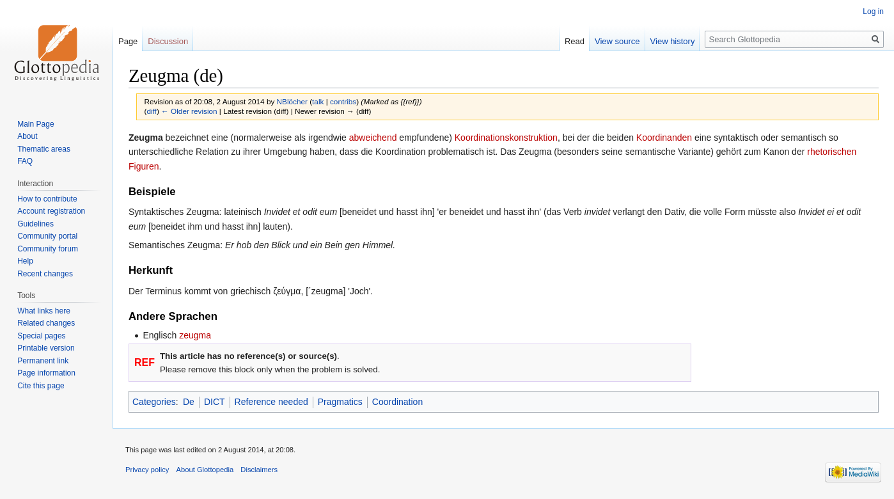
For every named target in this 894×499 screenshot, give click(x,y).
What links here (43, 310)
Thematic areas (43, 149)
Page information (46, 372)
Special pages (41, 335)
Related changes (46, 323)
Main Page (35, 124)
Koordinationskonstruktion (506, 137)
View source (617, 41)
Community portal (47, 236)
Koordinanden (664, 137)
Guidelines (35, 223)
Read (574, 41)
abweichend (373, 137)
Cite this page (40, 385)
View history (672, 41)
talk (318, 101)
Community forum (47, 248)
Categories (154, 402)
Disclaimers (259, 469)
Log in (873, 11)
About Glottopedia (205, 469)
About (27, 136)
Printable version (45, 348)
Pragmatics (340, 402)
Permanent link (42, 360)
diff (151, 111)
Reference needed (271, 402)
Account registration (51, 211)
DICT (214, 402)
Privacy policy (147, 469)
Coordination (397, 402)
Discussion (168, 41)
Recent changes (45, 273)
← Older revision (189, 111)
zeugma (195, 335)
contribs (343, 101)
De (188, 402)
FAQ (25, 161)
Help (25, 261)
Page (127, 41)
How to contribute (47, 198)
